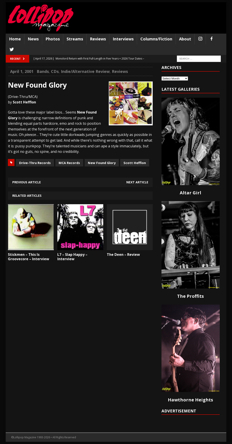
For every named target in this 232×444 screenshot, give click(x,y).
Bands (43, 71)
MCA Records (69, 163)
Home (15, 39)
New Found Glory (102, 163)
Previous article (26, 182)
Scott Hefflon (134, 163)
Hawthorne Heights (190, 400)
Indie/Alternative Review (85, 71)
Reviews (98, 39)
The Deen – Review (123, 254)
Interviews (123, 39)
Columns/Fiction (156, 39)
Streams (75, 39)
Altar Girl (190, 193)
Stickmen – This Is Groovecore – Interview (28, 257)
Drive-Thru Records (35, 163)
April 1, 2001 (21, 71)
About (185, 39)
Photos (52, 39)
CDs (55, 71)
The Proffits (190, 296)
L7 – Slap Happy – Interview (72, 257)
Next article (137, 182)
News (33, 39)
